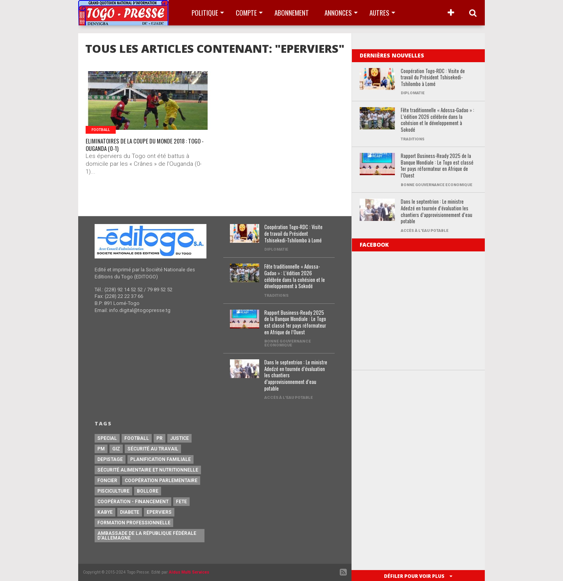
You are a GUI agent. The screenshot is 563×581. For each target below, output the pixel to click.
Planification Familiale (160, 459)
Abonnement (291, 13)
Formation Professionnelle (133, 522)
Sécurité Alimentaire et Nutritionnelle (147, 470)
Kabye (105, 512)
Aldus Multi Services (189, 572)
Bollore (147, 491)
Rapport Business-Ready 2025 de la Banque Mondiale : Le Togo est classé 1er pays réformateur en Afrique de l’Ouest (437, 166)
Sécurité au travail (152, 449)
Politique (205, 13)
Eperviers (159, 512)
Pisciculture (113, 491)
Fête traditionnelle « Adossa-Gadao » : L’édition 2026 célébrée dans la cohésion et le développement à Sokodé (437, 120)
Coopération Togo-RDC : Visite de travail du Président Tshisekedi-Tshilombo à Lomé (433, 78)
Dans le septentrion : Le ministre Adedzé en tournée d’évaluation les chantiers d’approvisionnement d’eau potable (436, 212)
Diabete (129, 512)
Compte (246, 13)
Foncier (107, 480)
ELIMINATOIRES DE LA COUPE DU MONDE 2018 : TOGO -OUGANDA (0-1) (148, 148)
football (136, 438)
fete (181, 501)
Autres (379, 13)
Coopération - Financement (133, 501)
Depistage (110, 459)
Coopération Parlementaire (161, 480)
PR (159, 438)
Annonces (338, 13)
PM (101, 449)
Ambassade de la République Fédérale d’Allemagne (146, 536)
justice (179, 438)
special (107, 438)
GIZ (116, 449)
